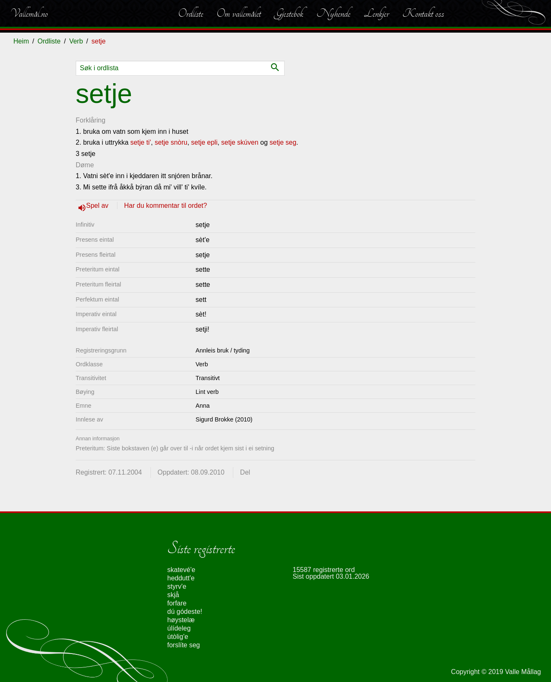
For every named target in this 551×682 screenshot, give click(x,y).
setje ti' (140, 142)
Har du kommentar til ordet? (165, 205)
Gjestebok (288, 13)
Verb (76, 41)
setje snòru (171, 142)
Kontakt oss (423, 13)
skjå (173, 594)
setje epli (204, 142)
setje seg (283, 142)
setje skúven (239, 142)
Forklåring (90, 120)
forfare (176, 603)
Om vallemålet (239, 13)
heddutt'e (180, 578)
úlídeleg (179, 628)
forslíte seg (183, 645)
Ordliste (190, 13)
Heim (21, 41)
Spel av (98, 205)
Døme (85, 165)
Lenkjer (376, 13)
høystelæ (181, 619)
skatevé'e (181, 569)
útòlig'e (177, 636)
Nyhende (333, 13)
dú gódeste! (184, 611)
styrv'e (176, 586)
